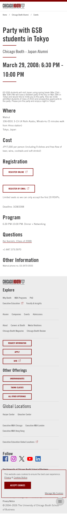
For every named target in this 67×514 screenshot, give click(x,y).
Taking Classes (17, 387)
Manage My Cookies (54, 493)
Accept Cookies (17, 485)
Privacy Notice (9, 501)
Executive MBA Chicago (12, 425)
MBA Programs (21, 297)
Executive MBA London (35, 425)
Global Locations (17, 406)
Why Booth (7, 297)
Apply (17, 352)
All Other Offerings (17, 396)
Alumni (6, 314)
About (5, 325)
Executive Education (11, 303)
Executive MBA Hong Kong (14, 430)
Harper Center (9, 414)
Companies (16, 314)
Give (15, 361)
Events (36, 14)
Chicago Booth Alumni (20, 14)
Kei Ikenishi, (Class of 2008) (17, 241)
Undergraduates (17, 378)
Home (5, 14)
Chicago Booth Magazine (13, 330)
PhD (31, 297)
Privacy (7, 477)
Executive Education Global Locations (19, 441)
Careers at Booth (18, 325)
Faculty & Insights (34, 303)
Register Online (16, 172)
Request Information (17, 343)
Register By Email (17, 188)
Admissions (38, 314)
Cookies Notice (20, 477)
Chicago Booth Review (36, 330)
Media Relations (35, 325)
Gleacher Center (24, 414)
